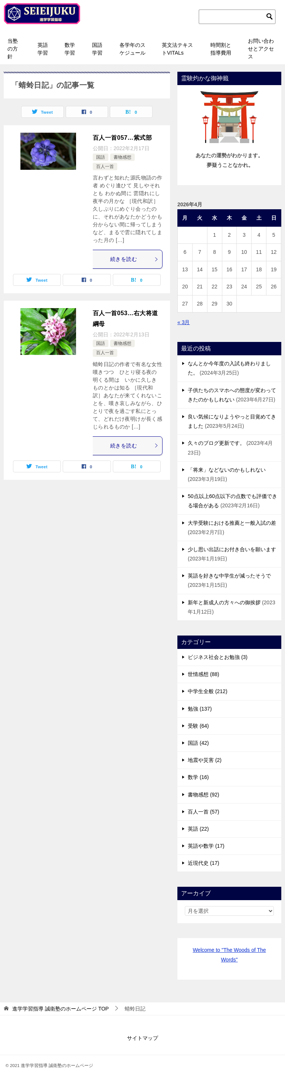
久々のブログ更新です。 (216, 443)
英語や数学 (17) (206, 846)
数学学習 (70, 49)
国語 (100, 157)
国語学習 (97, 49)
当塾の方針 (12, 48)
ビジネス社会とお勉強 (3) (218, 657)
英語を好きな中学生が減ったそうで (229, 576)
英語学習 (42, 49)
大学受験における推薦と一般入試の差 (232, 523)
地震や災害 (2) (205, 760)
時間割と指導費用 (220, 49)
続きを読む (134, 259)
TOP (60, 1009)
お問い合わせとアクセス (261, 48)
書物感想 (122, 157)
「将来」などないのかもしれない (227, 470)
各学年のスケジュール (132, 49)
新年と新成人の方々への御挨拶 (224, 602)
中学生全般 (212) (207, 691)
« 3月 (183, 322)
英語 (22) (198, 829)
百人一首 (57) (203, 812)
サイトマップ (142, 1038)
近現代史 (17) (203, 863)
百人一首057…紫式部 (122, 138)
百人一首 (105, 166)
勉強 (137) (200, 709)
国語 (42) (198, 743)
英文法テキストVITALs (177, 49)
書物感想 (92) (203, 795)
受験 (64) (198, 726)
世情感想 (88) (203, 674)
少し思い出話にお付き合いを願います (232, 549)
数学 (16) (198, 777)
